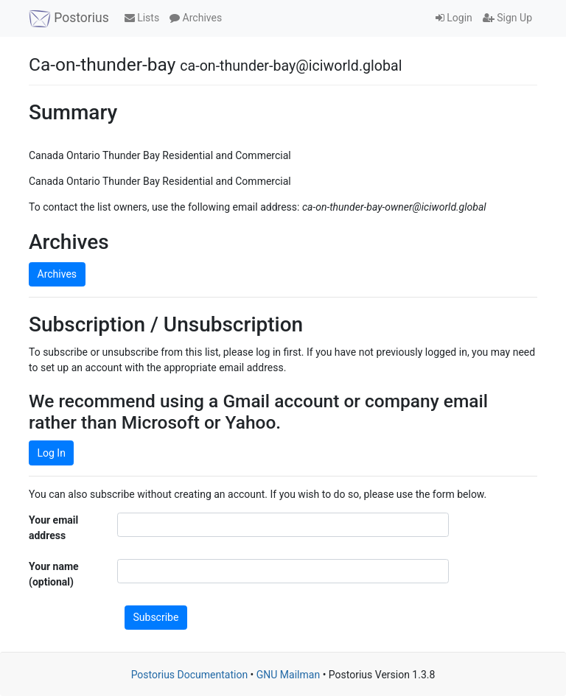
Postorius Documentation (189, 675)
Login (454, 18)
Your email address (53, 527)
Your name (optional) (54, 574)
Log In (52, 453)
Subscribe (156, 617)
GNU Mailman (288, 675)
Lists (142, 18)
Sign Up (507, 18)
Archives (196, 18)
